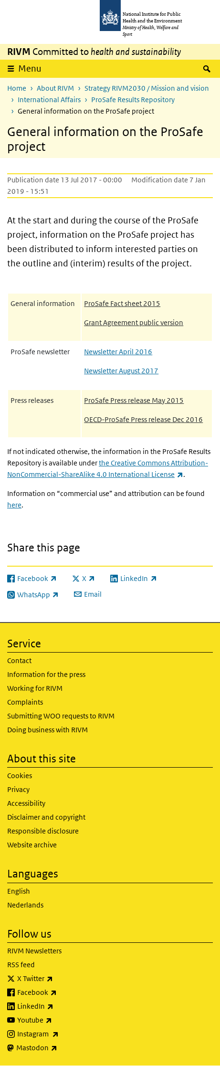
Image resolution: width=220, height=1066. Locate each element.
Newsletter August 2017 (121, 370)
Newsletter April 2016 (118, 351)
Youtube (59, 1020)
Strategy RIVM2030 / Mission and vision (146, 88)
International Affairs (49, 99)
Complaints (25, 702)
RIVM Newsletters (34, 950)
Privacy (18, 789)
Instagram (63, 1034)
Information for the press (46, 674)
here (14, 504)
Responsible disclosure (43, 830)
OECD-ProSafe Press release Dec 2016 (143, 419)
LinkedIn (60, 1006)
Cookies (19, 775)
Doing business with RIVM (47, 729)
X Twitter (60, 978)
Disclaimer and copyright (46, 817)
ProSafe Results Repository (133, 99)
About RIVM (55, 88)
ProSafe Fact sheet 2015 (122, 303)
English (18, 891)
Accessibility (26, 803)
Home (16, 88)
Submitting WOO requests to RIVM (61, 715)
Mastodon (61, 1048)
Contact (19, 660)
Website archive (32, 844)
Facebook (62, 992)
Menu (30, 68)
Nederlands (25, 904)
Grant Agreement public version (133, 322)
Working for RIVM (35, 688)
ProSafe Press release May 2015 (134, 400)
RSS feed (21, 964)
